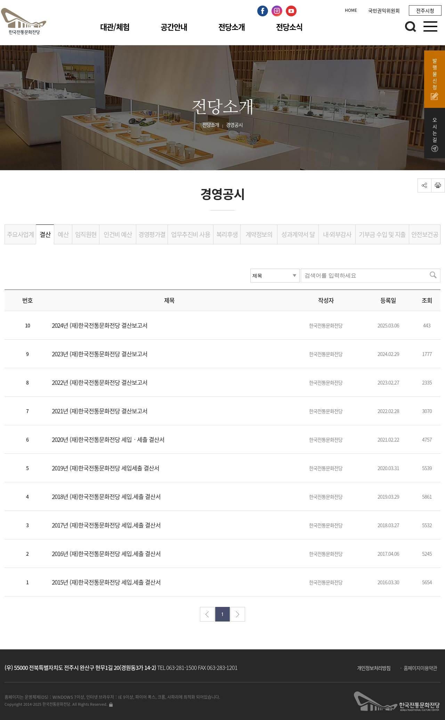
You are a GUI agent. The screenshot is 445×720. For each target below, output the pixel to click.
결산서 (45, 237)
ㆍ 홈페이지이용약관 (417, 667)
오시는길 (434, 134)
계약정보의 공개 (259, 237)
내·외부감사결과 (337, 237)
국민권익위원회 (384, 10)
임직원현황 (86, 237)
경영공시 (234, 124)
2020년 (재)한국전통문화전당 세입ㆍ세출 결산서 (108, 439)
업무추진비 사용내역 (190, 237)
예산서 (63, 237)
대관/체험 (114, 26)
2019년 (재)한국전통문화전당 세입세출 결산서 (105, 468)
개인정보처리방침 (373, 667)
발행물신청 (434, 78)
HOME (351, 10)
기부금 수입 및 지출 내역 (382, 237)
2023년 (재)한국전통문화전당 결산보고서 (99, 353)
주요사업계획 (20, 237)
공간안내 (174, 26)
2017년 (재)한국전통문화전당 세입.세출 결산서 (106, 525)
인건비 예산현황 (118, 237)
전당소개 (231, 26)
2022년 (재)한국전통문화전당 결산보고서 (99, 382)
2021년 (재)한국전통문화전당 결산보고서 (99, 410)
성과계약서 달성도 (298, 237)
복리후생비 (227, 237)
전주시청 (425, 10)
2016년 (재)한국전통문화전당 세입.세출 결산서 (106, 553)
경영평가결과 (151, 237)
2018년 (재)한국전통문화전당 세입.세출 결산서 (106, 496)
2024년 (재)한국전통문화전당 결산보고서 (99, 325)
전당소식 (289, 26)
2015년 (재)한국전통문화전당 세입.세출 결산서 (106, 582)
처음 (207, 614)
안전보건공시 (424, 237)
